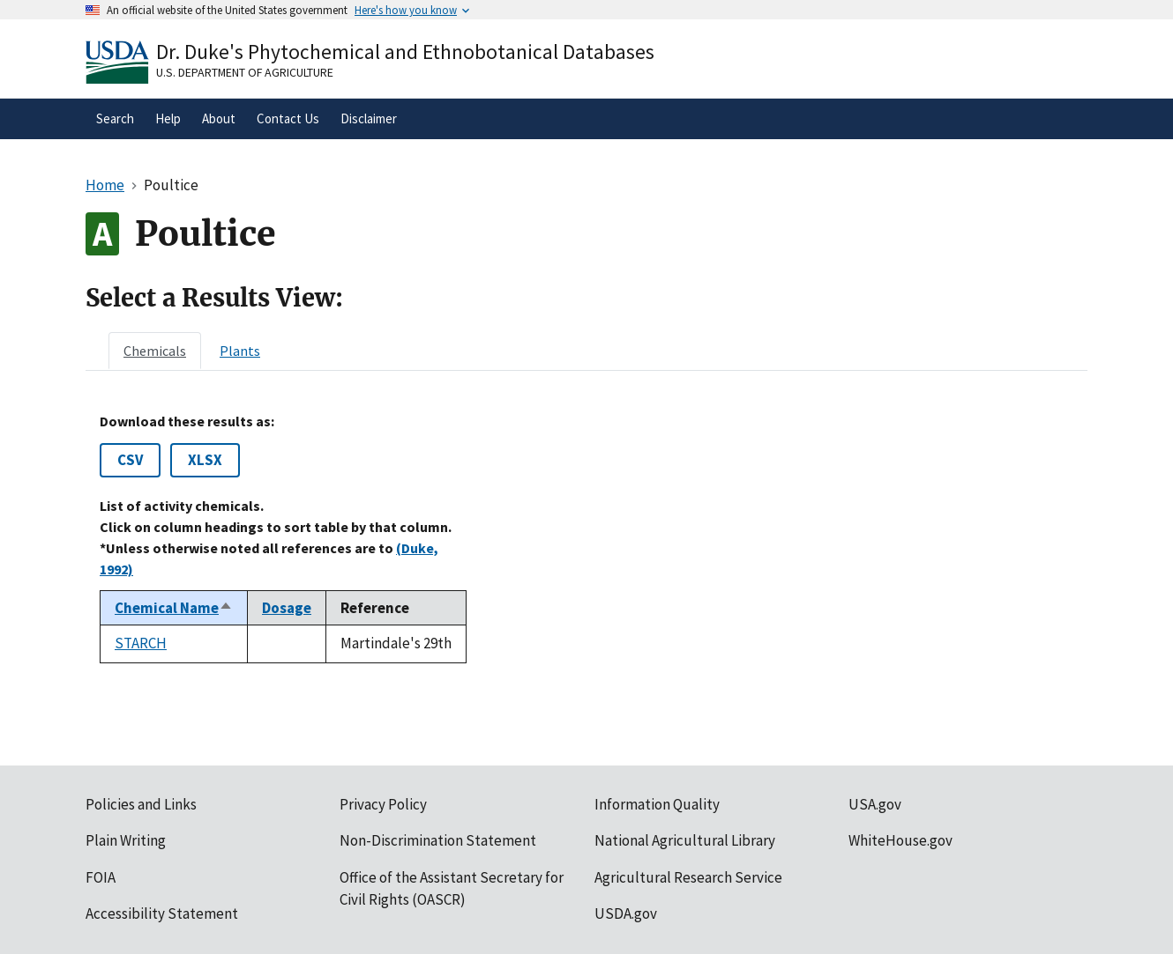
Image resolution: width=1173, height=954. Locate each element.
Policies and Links (141, 804)
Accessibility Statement (162, 913)
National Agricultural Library (684, 840)
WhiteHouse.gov (900, 840)
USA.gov (874, 804)
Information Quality (657, 804)
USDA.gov (625, 913)
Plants (240, 350)
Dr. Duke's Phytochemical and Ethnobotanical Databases (405, 51)
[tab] (155, 350)
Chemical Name (174, 608)
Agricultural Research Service (688, 877)
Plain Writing (126, 840)
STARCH (141, 643)
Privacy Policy (383, 804)
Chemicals (154, 350)
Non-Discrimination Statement (438, 840)
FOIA (101, 877)
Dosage (286, 608)
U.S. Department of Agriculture (244, 72)
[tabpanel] (586, 538)
